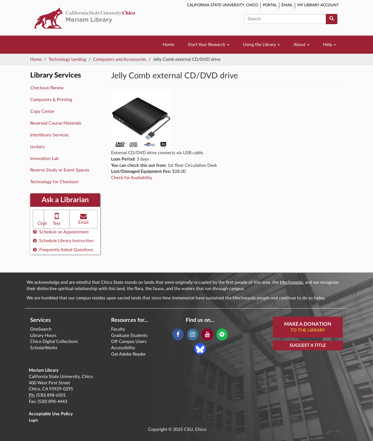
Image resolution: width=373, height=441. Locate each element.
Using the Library (261, 44)
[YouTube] (207, 334)
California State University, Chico (222, 5)
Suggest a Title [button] (308, 345)
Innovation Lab (44, 158)
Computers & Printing (51, 100)
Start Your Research (208, 44)
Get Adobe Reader (128, 354)
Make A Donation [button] (307, 327)
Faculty (118, 329)
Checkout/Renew (47, 88)
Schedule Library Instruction (63, 240)
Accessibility (123, 348)
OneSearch (41, 329)
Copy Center (42, 111)
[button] (38, 219)
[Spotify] (222, 334)
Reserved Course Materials (55, 123)
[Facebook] (177, 334)
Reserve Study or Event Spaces (59, 170)
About (301, 44)
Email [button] (83, 219)
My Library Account (318, 5)
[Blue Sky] (200, 348)
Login (33, 420)
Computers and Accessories (119, 59)
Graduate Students (129, 335)
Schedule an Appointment (61, 232)
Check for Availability (131, 178)
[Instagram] (192, 334)
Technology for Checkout (54, 182)
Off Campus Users (128, 341)
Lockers (37, 147)
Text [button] (56, 219)
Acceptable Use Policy (51, 414)
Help (329, 44)
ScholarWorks (43, 348)
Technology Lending (67, 59)
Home (168, 44)
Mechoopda (291, 282)
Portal (270, 5)
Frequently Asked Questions (63, 249)
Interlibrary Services (49, 135)
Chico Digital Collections (54, 341)
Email (287, 5)
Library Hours (43, 335)
